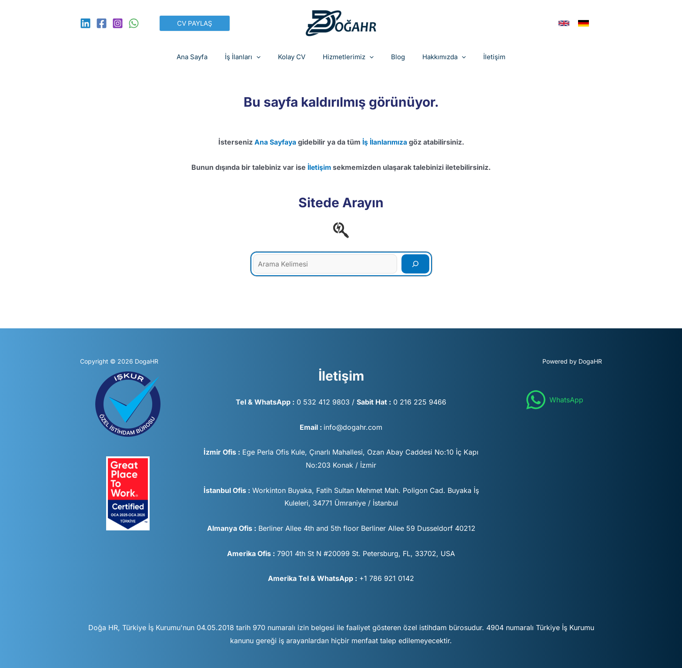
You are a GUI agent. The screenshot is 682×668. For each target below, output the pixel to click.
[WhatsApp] (133, 23)
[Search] (415, 263)
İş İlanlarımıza (385, 142)
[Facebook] (101, 23)
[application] (265, 57)
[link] (563, 23)
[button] (195, 23)
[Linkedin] (85, 23)
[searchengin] (341, 230)
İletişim (319, 167)
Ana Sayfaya (274, 142)
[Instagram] (117, 23)
